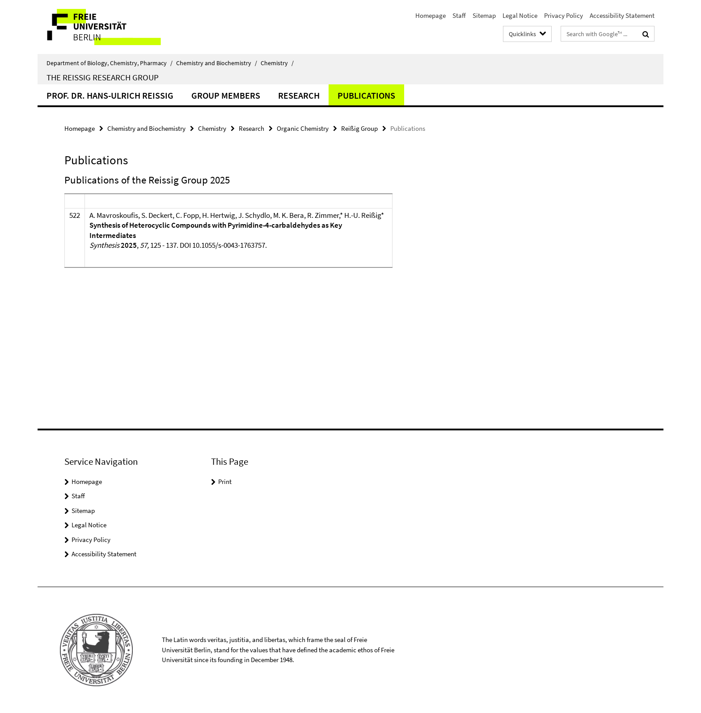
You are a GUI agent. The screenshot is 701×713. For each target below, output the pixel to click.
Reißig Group (359, 128)
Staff (459, 15)
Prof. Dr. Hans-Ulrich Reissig (109, 95)
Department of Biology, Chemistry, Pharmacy (109, 63)
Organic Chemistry (303, 128)
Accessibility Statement (622, 15)
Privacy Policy (563, 15)
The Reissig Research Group (102, 77)
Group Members (225, 95)
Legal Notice (520, 15)
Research (299, 95)
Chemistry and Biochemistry (216, 63)
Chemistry (277, 63)
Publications (366, 95)
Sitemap (484, 15)
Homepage (430, 15)
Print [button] (225, 481)
